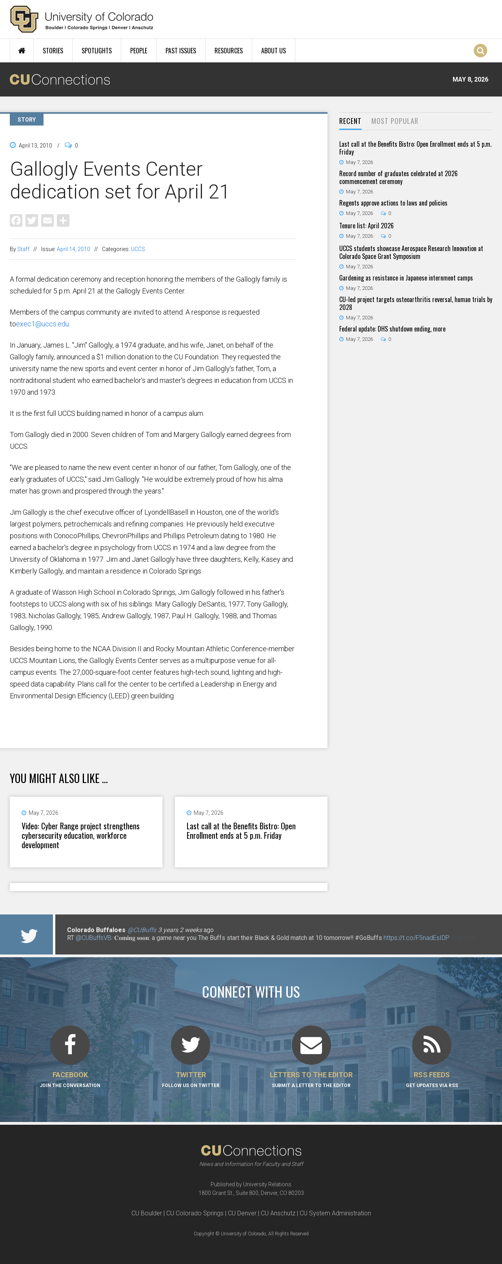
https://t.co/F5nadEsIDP (416, 938)
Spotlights (97, 50)
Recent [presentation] (350, 121)
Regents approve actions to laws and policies (393, 203)
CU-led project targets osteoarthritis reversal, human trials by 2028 (415, 303)
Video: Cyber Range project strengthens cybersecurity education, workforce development (81, 835)
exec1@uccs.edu (42, 324)
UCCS (138, 249)
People (138, 50)
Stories (53, 50)
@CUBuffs (141, 930)
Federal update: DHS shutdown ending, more (392, 328)
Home (21, 50)
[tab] (350, 121)
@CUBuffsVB (93, 938)
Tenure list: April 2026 (366, 225)
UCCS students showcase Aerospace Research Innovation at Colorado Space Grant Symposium (411, 252)
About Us (273, 50)
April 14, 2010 (73, 249)
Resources (229, 50)
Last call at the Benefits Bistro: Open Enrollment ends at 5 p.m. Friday (241, 830)
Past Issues (181, 50)
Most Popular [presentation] (394, 121)
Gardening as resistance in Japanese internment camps (406, 277)
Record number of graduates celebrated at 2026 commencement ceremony (398, 177)
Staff (23, 249)
